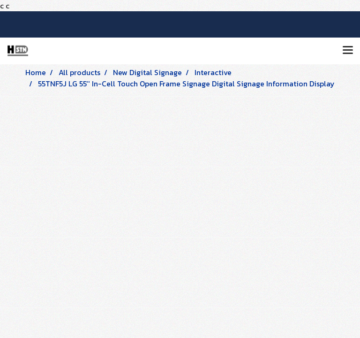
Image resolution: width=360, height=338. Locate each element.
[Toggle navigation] (348, 50)
